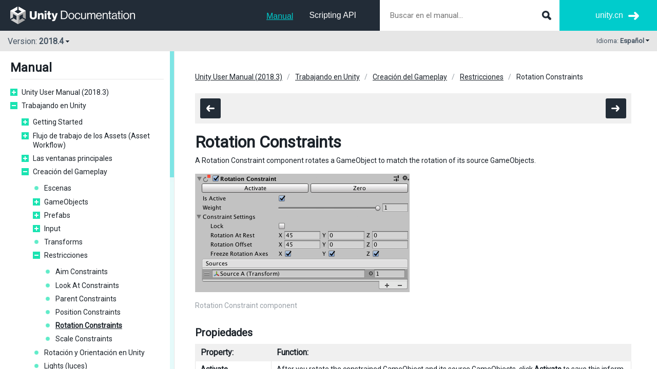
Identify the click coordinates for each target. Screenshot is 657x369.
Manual (279, 16)
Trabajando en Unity (54, 105)
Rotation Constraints (88, 325)
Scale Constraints (83, 339)
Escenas (57, 188)
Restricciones (66, 255)
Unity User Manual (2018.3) (65, 92)
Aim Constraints (81, 272)
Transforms (63, 242)
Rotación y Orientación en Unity (94, 352)
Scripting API (332, 15)
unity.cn (609, 15)
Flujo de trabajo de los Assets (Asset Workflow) (91, 140)
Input (52, 228)
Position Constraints (88, 312)
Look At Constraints (87, 285)
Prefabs (57, 215)
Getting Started (58, 122)
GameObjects (66, 202)
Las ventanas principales (72, 158)
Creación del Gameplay (70, 172)
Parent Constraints (86, 299)
